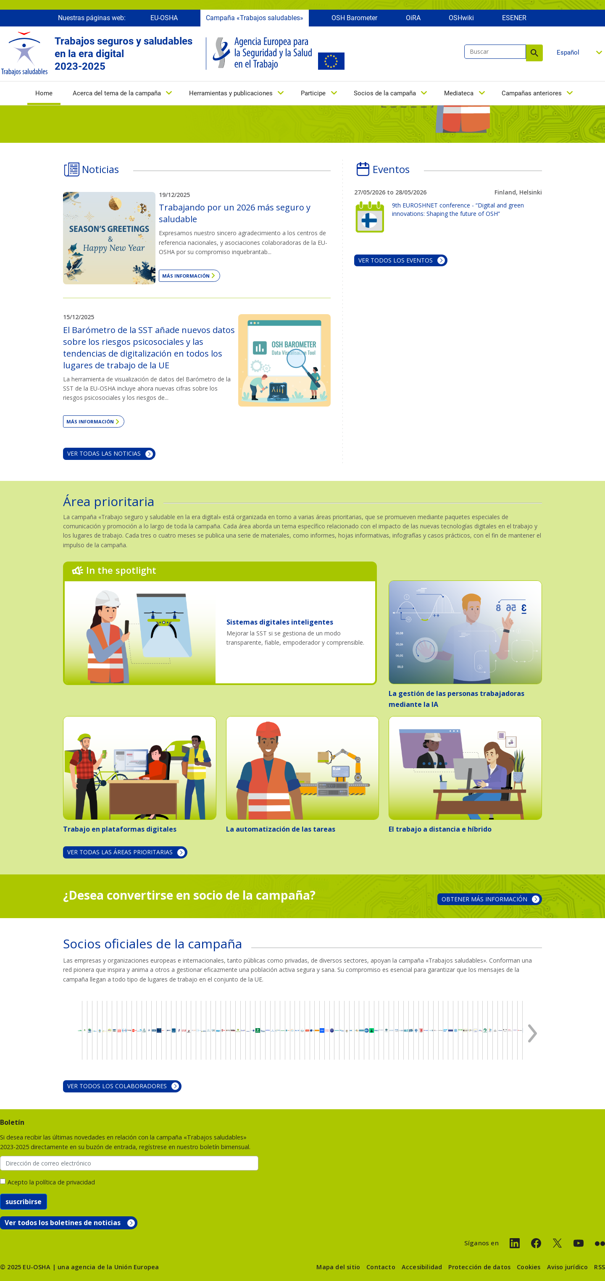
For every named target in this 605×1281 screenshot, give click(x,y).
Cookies (528, 1267)
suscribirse (23, 1201)
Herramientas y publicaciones (231, 95)
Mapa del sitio (338, 1267)
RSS (599, 1267)
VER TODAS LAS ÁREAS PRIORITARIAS (120, 852)
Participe (313, 95)
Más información (186, 276)
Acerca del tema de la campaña (117, 95)
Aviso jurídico (567, 1267)
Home (44, 96)
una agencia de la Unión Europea (108, 1267)
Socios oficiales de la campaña (152, 943)
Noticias (100, 169)
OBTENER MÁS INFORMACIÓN (484, 899)
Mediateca (458, 95)
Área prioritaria (108, 501)
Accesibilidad (422, 1267)
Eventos (391, 169)
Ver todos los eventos (395, 260)
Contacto (380, 1267)
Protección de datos (479, 1267)
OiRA (413, 20)
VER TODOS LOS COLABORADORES (117, 1086)
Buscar (534, 55)
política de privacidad (65, 1182)
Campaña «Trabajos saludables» (254, 20)
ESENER (514, 20)
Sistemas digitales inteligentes (279, 622)
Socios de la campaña (385, 95)
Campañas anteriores (532, 95)
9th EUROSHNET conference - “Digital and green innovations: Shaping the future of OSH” (458, 209)
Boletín (12, 1122)
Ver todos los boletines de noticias (63, 1222)
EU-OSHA (164, 20)
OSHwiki (461, 20)
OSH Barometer (354, 20)
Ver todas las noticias (104, 453)
